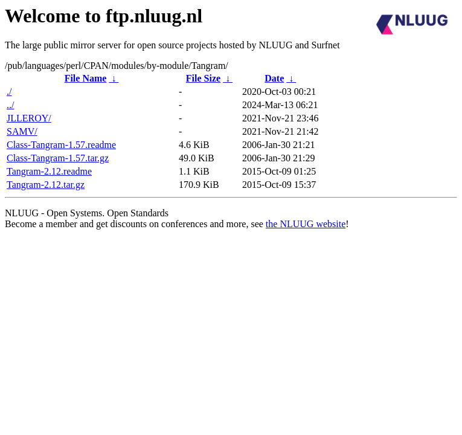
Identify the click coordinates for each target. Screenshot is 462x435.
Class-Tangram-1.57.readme (61, 145)
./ (9, 91)
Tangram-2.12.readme (49, 171)
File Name (86, 78)
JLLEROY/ (29, 118)
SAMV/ (22, 131)
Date (274, 78)
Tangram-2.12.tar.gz (46, 184)
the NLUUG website (305, 224)
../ (10, 105)
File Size (203, 78)
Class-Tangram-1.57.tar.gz (58, 158)
